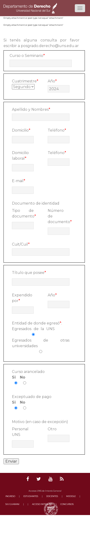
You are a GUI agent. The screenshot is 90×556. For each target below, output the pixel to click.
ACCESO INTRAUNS (42, 504)
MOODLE (71, 496)
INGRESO (10, 496)
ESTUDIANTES (30, 496)
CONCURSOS (67, 504)
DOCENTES (52, 496)
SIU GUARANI (12, 504)
